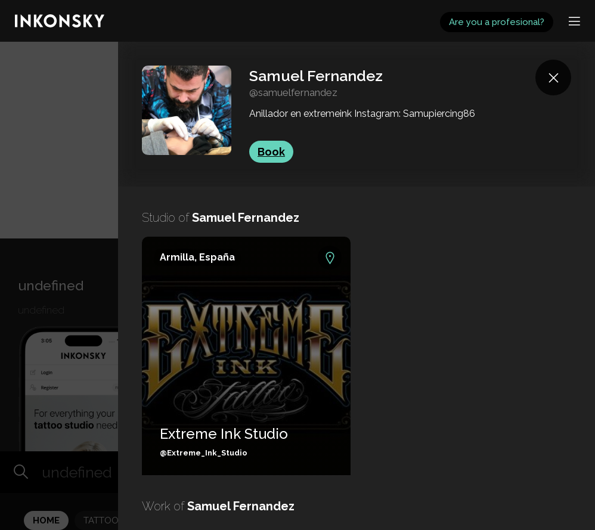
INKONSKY (24, 5)
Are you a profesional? (496, 22)
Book (271, 151)
